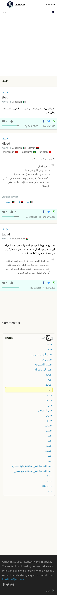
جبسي (48, 425)
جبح (50, 379)
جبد (5, 92)
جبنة (49, 435)
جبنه (49, 440)
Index (9, 338)
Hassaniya (28, 151)
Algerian (19, 101)
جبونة (49, 445)
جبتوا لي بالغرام (43, 369)
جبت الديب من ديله (41, 354)
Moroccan (10, 151)
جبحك (48, 384)
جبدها (49, 400)
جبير (49, 455)
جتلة (49, 476)
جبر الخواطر (45, 410)
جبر (50, 405)
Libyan (33, 148)
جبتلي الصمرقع (43, 364)
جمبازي (9, 201)
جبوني (48, 450)
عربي (50, 590)
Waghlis (33, 216)
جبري (49, 415)
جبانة (49, 344)
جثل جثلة (47, 486)
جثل (49, 481)
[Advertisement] (28, 46)
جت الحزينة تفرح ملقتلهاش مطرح (32, 471)
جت (49, 461)
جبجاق (48, 374)
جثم (50, 491)
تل (20, 201)
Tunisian (44, 151)
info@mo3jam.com (13, 579)
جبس (49, 420)
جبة (50, 349)
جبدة (49, 395)
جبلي (49, 430)
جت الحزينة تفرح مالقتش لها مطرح (32, 466)
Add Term (50, 4)
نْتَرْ (29, 201)
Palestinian (20, 238)
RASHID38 (33, 126)
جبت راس (46, 359)
